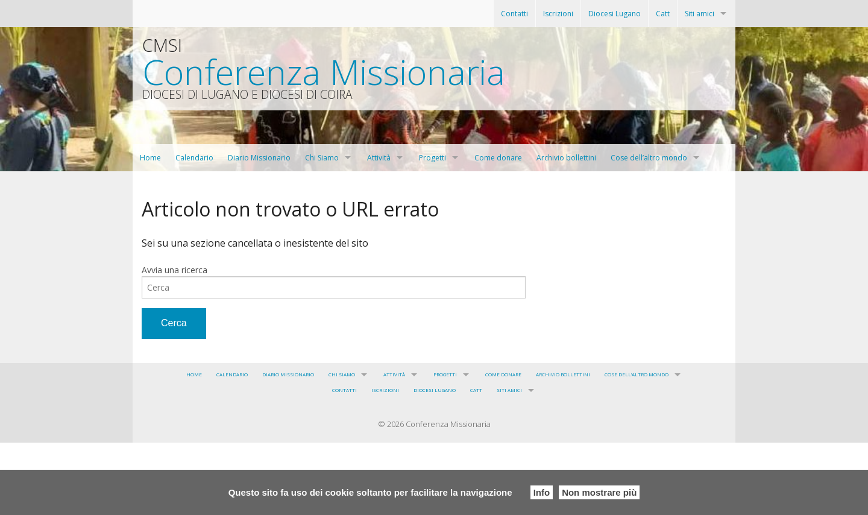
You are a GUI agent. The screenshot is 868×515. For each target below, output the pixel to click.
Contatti (514, 13)
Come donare (498, 158)
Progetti (432, 158)
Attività (379, 158)
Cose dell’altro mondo (649, 158)
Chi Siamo (322, 158)
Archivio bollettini (566, 158)
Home (150, 158)
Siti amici (699, 13)
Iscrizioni (558, 13)
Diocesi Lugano (614, 13)
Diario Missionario (259, 158)
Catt (663, 13)
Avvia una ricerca (174, 270)
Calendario (194, 158)
